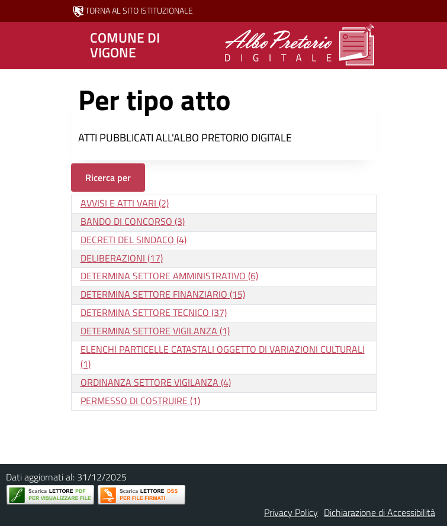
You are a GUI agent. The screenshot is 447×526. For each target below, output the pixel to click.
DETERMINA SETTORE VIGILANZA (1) (155, 331)
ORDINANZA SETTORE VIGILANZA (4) (156, 382)
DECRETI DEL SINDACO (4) (133, 240)
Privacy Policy (291, 512)
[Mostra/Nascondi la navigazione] (14, 44)
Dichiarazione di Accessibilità (379, 512)
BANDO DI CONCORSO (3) (133, 221)
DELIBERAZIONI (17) (122, 258)
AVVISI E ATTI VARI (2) (125, 203)
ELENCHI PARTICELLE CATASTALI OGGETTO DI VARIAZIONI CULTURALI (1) (223, 356)
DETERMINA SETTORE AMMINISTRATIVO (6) (169, 276)
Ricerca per (108, 177)
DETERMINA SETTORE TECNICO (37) (154, 312)
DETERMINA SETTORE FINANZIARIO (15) (163, 294)
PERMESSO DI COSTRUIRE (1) (140, 400)
